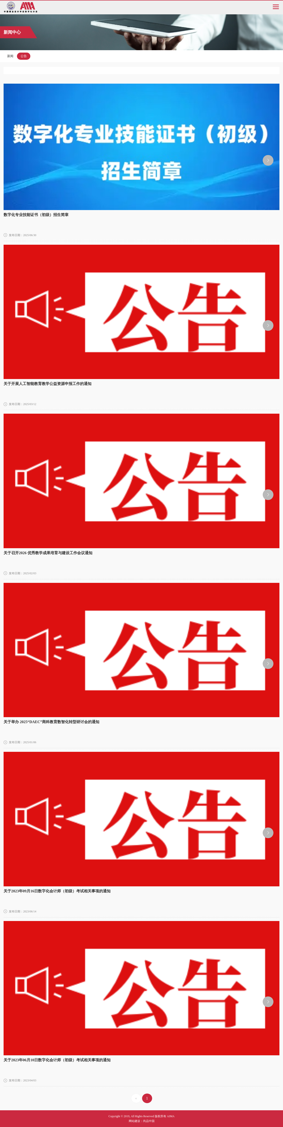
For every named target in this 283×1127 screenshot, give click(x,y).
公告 (24, 56)
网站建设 (134, 1121)
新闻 (10, 56)
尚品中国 (149, 1121)
